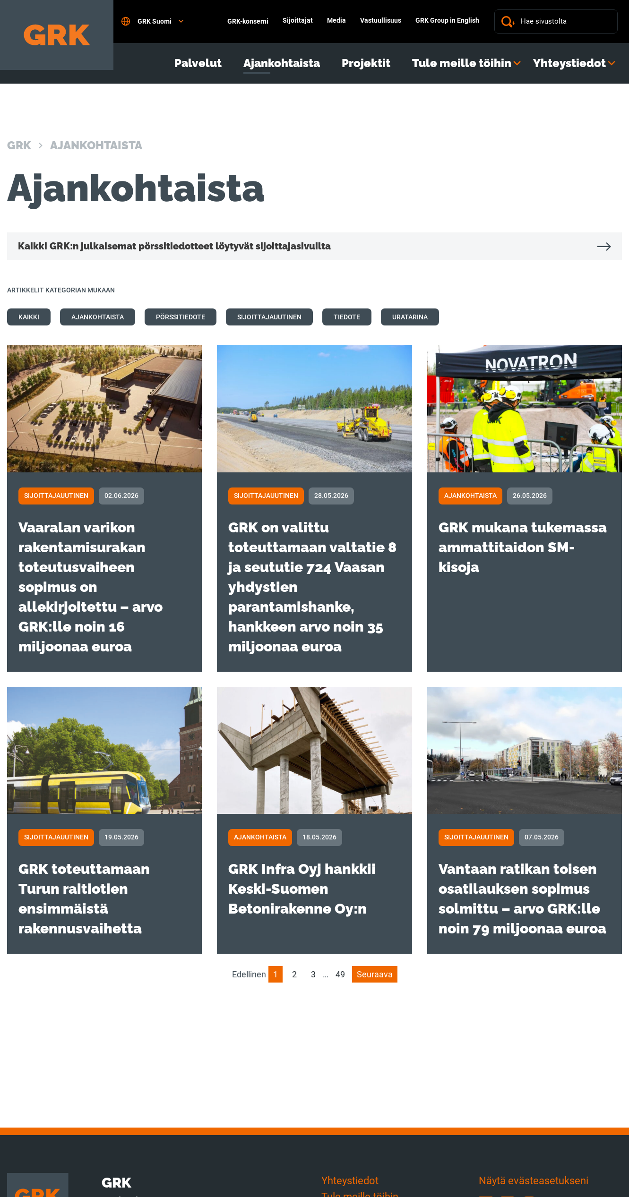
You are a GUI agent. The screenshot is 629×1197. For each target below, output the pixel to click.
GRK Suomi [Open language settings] (152, 21)
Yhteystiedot (569, 63)
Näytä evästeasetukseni (533, 1181)
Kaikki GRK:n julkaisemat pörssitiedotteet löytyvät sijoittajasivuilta (174, 246)
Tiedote (347, 317)
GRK (19, 145)
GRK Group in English (447, 20)
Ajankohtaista (281, 63)
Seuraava (375, 974)
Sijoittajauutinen (269, 317)
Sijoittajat (298, 20)
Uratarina (410, 317)
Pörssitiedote (180, 317)
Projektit (366, 63)
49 (340, 974)
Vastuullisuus (380, 20)
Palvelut (198, 63)
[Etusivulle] (56, 35)
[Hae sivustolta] (566, 21)
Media (336, 20)
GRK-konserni (247, 21)
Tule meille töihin (461, 63)
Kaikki (28, 317)
